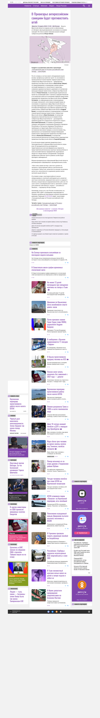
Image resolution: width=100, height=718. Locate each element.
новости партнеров (38, 243)
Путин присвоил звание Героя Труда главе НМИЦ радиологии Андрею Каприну (17, 671)
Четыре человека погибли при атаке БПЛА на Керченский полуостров (17, 543)
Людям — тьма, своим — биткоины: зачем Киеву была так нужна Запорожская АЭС (17, 686)
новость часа (15, 486)
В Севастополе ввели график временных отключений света (47, 268)
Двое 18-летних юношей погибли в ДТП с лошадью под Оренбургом (57, 471)
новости (34, 249)
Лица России (66, 6)
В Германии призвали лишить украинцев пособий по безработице (57, 611)
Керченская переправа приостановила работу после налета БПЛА (18, 494)
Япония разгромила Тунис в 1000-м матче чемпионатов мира (17, 587)
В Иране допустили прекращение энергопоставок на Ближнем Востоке (54, 684)
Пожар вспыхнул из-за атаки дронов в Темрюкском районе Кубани (57, 524)
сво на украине (79, 630)
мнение (13, 506)
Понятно (85, 701)
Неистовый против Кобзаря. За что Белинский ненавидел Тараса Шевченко (17, 558)
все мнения (23, 523)
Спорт (11, 583)
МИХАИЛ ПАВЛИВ (14, 523)
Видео (56, 6)
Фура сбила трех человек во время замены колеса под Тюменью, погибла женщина (56, 490)
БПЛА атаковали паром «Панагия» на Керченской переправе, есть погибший (57, 559)
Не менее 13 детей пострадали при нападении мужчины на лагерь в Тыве (57, 285)
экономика (14, 679)
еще (89, 663)
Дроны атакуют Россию (30, 2)
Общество (12, 623)
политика (13, 594)
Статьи (41, 6)
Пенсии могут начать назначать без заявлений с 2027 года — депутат (17, 627)
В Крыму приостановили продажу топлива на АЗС (56, 388)
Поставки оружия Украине (61, 2)
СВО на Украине (45, 2)
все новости (13, 501)
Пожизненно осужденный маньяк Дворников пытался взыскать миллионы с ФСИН (57, 592)
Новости (33, 6)
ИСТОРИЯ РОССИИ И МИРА (16, 565)
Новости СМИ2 (34, 245)
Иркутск (34, 26)
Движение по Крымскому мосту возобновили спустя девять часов (57, 320)
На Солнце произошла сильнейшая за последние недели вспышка (46, 253)
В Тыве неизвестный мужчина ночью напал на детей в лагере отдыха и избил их (56, 664)
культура (13, 550)
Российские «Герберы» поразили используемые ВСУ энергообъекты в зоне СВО (57, 629)
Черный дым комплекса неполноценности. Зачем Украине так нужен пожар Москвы (17, 515)
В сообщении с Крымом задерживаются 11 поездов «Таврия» (57, 357)
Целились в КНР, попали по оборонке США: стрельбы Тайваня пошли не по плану (18, 642)
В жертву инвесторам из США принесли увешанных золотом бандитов (18, 601)
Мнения (49, 6)
